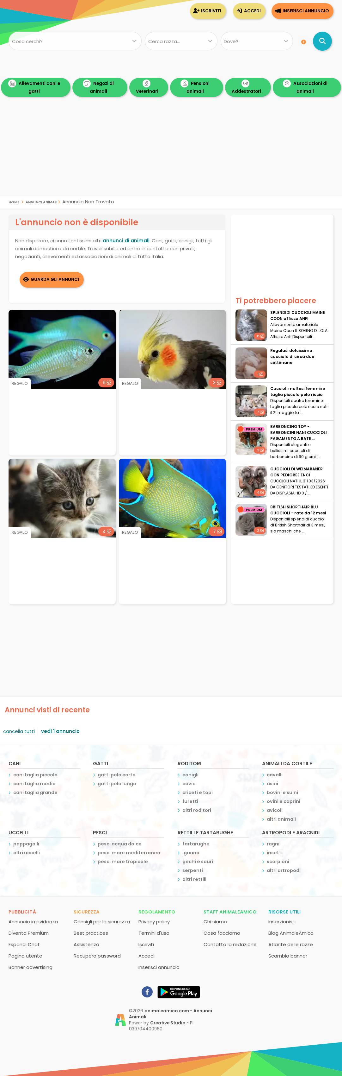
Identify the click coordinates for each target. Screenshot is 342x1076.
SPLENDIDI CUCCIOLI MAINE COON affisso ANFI (297, 315)
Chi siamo (215, 921)
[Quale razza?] (181, 41)
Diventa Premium (29, 932)
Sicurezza (87, 911)
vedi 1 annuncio (60, 731)
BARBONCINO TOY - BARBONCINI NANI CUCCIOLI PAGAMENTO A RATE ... (298, 432)
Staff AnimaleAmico (230, 911)
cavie (189, 783)
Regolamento (156, 911)
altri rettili (194, 879)
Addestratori (246, 87)
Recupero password (97, 955)
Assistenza (86, 944)
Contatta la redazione (230, 944)
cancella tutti (19, 731)
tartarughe (196, 843)
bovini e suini (282, 792)
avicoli (275, 810)
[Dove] (257, 41)
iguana (190, 852)
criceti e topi (197, 792)
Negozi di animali (98, 87)
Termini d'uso (153, 932)
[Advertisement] (171, 152)
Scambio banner (287, 955)
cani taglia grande (35, 792)
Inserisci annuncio (306, 11)
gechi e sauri (197, 861)
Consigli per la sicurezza (102, 921)
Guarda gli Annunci (55, 279)
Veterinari (147, 87)
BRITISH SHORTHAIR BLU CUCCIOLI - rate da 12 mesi (298, 510)
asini (272, 783)
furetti (190, 801)
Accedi (252, 11)
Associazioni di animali (305, 87)
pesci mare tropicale (123, 861)
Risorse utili (284, 911)
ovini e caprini (283, 801)
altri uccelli (26, 852)
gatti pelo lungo (117, 783)
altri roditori (196, 810)
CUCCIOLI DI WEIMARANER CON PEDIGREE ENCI (296, 472)
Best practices (91, 932)
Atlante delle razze (290, 944)
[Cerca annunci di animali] (322, 41)
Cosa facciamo (222, 932)
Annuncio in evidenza (33, 921)
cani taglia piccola (35, 774)
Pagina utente (25, 955)
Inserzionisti (282, 921)
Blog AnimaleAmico (291, 932)
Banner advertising (30, 967)
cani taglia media (34, 783)
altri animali (281, 819)
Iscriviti (211, 11)
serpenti (192, 870)
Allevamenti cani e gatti (34, 87)
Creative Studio (167, 1023)
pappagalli (26, 843)
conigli (190, 774)
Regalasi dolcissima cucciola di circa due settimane (292, 356)
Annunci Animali (41, 201)
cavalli (275, 774)
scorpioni (278, 861)
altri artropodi (284, 870)
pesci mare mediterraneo (129, 852)
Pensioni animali (195, 87)
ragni (273, 843)
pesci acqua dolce (120, 843)
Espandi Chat (24, 944)
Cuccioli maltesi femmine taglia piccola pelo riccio (297, 391)
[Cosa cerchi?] (75, 41)
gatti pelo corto (117, 774)
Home (14, 201)
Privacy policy (154, 921)
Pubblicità (22, 911)
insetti (275, 852)
